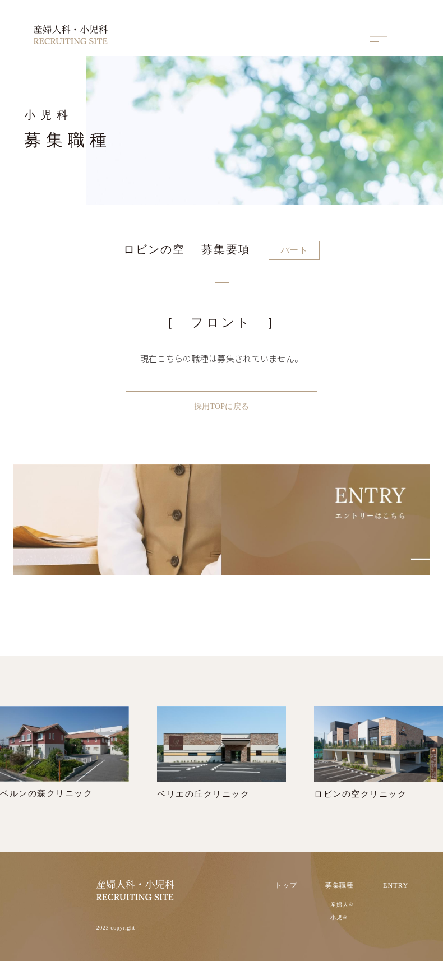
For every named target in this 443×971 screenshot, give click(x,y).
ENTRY (395, 896)
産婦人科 (342, 915)
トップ (286, 896)
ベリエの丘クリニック (221, 762)
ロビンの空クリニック (378, 762)
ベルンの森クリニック (64, 762)
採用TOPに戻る (221, 406)
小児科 (339, 927)
